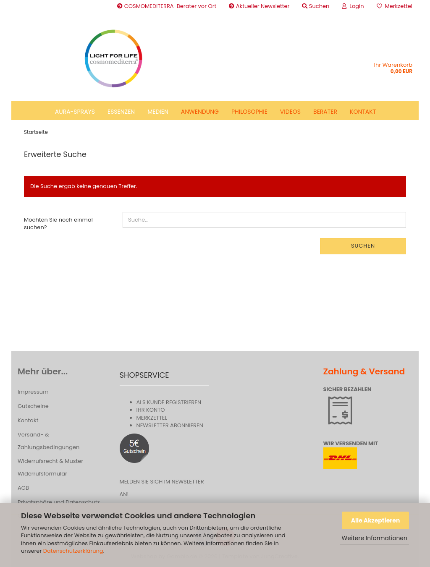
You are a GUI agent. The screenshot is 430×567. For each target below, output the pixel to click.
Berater (325, 111)
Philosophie (249, 111)
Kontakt (363, 111)
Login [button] (353, 6)
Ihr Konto (150, 410)
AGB (23, 488)
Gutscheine (33, 406)
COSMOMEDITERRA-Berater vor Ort (166, 6)
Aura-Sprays (75, 111)
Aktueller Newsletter (259, 6)
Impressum (33, 392)
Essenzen (121, 111)
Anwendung (200, 111)
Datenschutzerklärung (73, 551)
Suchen (363, 246)
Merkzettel (394, 6)
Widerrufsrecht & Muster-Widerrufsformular (52, 467)
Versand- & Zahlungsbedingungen (48, 441)
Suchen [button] (315, 6)
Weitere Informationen (374, 538)
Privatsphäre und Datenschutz (59, 502)
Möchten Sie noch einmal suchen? (58, 224)
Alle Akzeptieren (375, 520)
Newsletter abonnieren (169, 425)
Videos (290, 111)
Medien (157, 111)
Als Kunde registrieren (169, 402)
